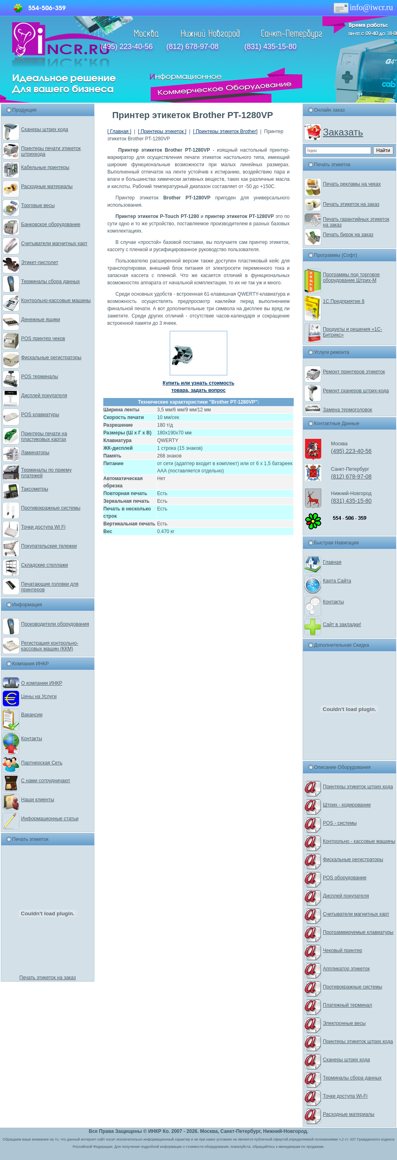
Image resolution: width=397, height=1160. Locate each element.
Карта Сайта (337, 581)
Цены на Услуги (39, 696)
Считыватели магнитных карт (54, 243)
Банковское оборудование (51, 224)
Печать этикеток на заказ (47, 977)
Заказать (343, 132)
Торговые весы (38, 205)
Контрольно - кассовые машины (359, 841)
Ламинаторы (35, 452)
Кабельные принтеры (45, 167)
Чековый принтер (342, 950)
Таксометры (34, 489)
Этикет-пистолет (39, 262)
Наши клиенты (37, 799)
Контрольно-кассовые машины (56, 300)
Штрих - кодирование (347, 805)
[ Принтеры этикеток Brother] (225, 131)
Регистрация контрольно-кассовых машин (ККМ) (49, 646)
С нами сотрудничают (45, 780)
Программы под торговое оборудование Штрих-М (351, 277)
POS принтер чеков (43, 338)
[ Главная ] (119, 131)
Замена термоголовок (347, 410)
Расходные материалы (47, 186)
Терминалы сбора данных (50, 281)
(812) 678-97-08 (192, 46)
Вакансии (32, 715)
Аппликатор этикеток (346, 969)
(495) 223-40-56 (126, 46)
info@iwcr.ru (361, 7)
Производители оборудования (55, 624)
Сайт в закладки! (342, 624)
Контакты (31, 738)
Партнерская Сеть (41, 763)
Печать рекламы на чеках (352, 184)
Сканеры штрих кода (44, 129)
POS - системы (340, 823)
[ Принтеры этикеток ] (162, 131)
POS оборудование (345, 878)
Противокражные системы (50, 508)
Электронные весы (344, 1023)
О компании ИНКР (41, 683)
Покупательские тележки (49, 546)
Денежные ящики (40, 319)
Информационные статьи (50, 818)
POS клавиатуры (40, 414)
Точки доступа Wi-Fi (345, 1096)
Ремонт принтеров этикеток (354, 372)
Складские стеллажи (44, 565)
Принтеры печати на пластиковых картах (44, 436)
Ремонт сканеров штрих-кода (356, 391)
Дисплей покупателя (44, 395)
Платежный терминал (347, 1005)
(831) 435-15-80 (270, 46)
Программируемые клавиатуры (358, 932)
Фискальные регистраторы (51, 357)
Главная (332, 562)
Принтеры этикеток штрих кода (358, 787)
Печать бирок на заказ (348, 234)
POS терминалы (39, 376)
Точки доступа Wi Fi (43, 527)
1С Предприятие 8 (344, 301)
